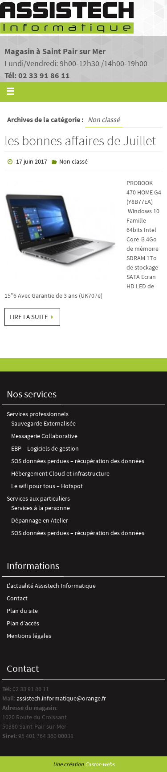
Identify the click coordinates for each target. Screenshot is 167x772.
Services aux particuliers (38, 498)
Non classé (73, 161)
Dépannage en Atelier (39, 520)
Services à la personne (40, 508)
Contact (17, 598)
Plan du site (22, 611)
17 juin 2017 (31, 161)
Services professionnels (38, 414)
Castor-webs (99, 764)
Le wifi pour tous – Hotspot (47, 486)
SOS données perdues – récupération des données (77, 461)
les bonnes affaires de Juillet (80, 140)
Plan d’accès (23, 623)
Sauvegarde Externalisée (43, 423)
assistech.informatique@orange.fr (61, 698)
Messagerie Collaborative (44, 436)
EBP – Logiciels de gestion (45, 448)
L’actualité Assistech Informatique (51, 586)
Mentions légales (29, 636)
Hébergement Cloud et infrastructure (60, 473)
